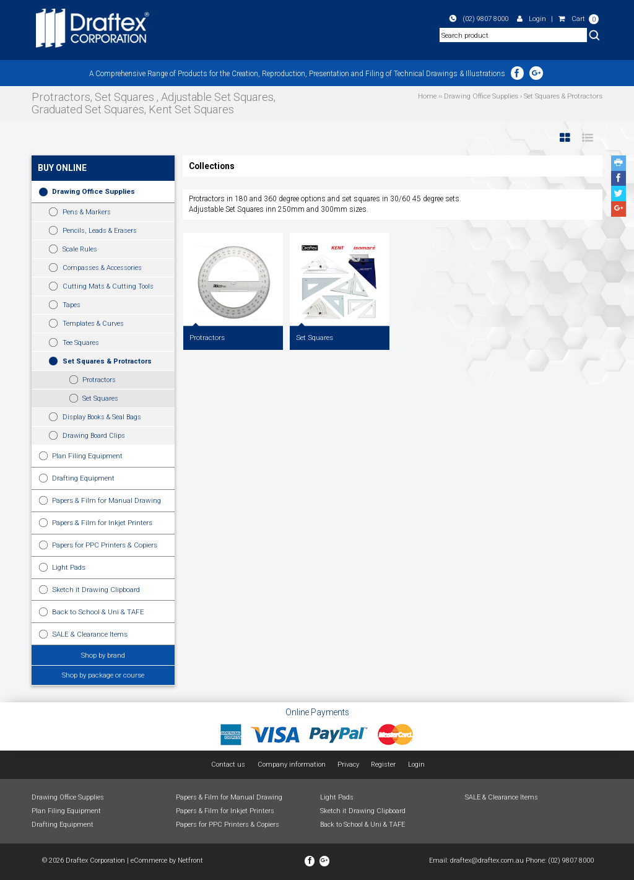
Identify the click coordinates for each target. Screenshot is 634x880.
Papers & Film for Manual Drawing (106, 500)
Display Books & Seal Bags (102, 417)
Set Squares (100, 398)
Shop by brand (103, 655)
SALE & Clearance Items (90, 634)
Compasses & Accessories (102, 268)
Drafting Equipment (83, 478)
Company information (292, 764)
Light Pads (68, 567)
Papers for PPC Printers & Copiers (104, 545)
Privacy (348, 764)
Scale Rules (80, 249)
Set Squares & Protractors (107, 361)
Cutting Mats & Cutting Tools (108, 286)
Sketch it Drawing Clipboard (96, 589)
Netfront (190, 860)
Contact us (228, 764)
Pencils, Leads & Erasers (100, 231)
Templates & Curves (93, 324)
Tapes (71, 305)
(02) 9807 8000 (478, 18)
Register (383, 764)
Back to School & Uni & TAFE (98, 612)
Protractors (99, 380)
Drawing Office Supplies (93, 191)
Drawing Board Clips (94, 436)
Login (531, 18)
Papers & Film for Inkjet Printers (102, 522)
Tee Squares (81, 343)
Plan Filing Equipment (87, 455)
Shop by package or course (103, 675)
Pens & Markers (87, 212)
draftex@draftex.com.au (487, 860)
